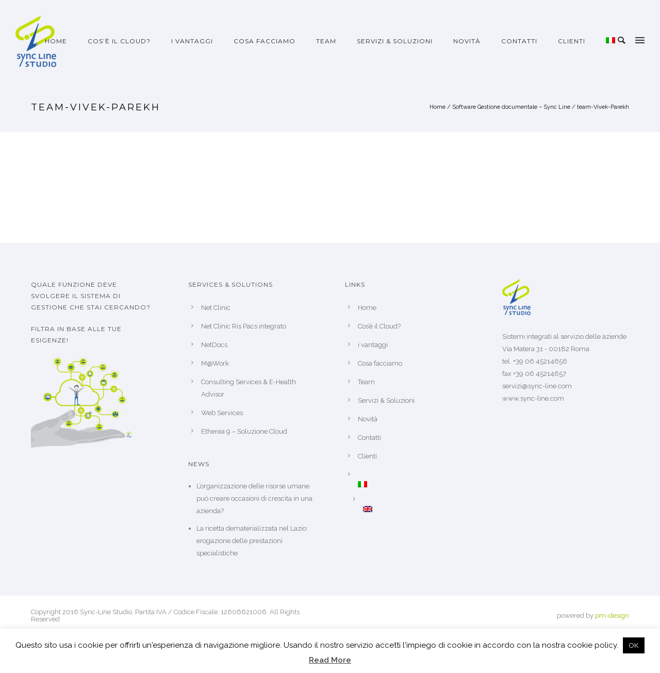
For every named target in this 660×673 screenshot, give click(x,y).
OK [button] (633, 645)
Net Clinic (215, 307)
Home (56, 41)
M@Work (215, 363)
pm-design (612, 615)
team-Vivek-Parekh (603, 107)
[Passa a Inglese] (417, 509)
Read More (330, 660)
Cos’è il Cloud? (119, 41)
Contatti (519, 41)
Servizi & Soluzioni (395, 41)
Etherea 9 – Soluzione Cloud (244, 431)
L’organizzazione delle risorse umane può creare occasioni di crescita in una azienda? (254, 498)
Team (326, 41)
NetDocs (214, 345)
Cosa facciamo (264, 41)
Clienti (571, 41)
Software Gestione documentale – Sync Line (511, 107)
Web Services (222, 413)
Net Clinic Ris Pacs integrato (243, 326)
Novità (467, 41)
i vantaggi (192, 41)
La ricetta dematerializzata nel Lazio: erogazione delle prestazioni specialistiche (252, 540)
